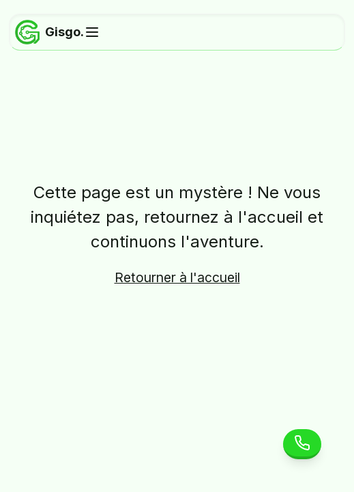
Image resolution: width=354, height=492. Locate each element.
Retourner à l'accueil (177, 277)
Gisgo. (49, 32)
